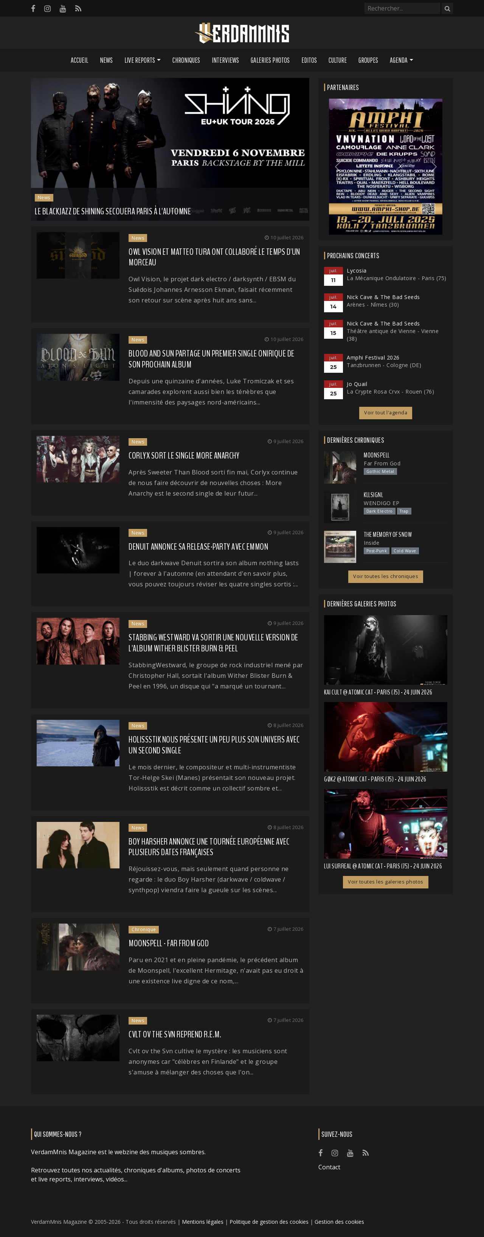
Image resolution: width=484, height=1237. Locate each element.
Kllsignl (373, 494)
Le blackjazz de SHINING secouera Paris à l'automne (113, 211)
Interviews (225, 60)
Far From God (382, 463)
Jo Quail (357, 384)
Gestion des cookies (339, 1221)
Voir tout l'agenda (385, 412)
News (106, 60)
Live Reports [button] (139, 60)
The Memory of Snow (388, 534)
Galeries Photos (270, 60)
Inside (371, 542)
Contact (329, 1167)
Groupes (368, 60)
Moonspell (377, 455)
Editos (309, 60)
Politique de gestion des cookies (269, 1221)
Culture (338, 60)
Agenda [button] (399, 60)
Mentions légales (202, 1221)
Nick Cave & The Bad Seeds (383, 297)
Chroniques (186, 60)
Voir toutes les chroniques (385, 576)
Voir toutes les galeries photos (386, 882)
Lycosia (357, 270)
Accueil (79, 60)
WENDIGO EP (381, 503)
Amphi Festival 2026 (373, 357)
